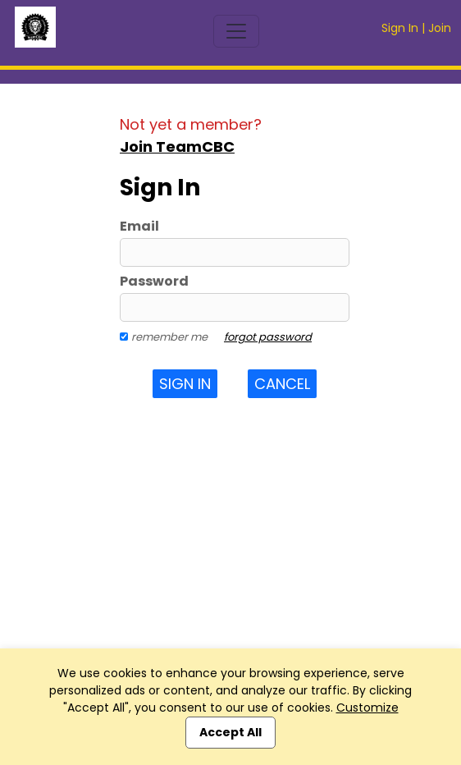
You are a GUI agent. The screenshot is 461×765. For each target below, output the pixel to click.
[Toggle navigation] (236, 31)
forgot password (268, 337)
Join (439, 28)
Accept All (230, 732)
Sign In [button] (185, 383)
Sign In (399, 28)
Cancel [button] (282, 383)
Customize (367, 707)
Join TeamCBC (177, 146)
